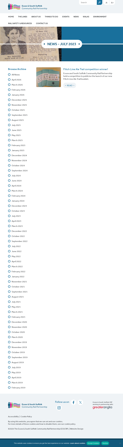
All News (16, 74)
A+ (112, 2)
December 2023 (19, 205)
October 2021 (18, 286)
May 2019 (16, 372)
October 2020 (18, 332)
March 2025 (17, 140)
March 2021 (17, 311)
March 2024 (17, 190)
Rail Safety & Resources (20, 23)
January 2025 (18, 150)
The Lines (22, 16)
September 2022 (20, 241)
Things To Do (51, 16)
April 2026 (16, 79)
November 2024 (19, 160)
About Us (36, 16)
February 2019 (18, 387)
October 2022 (18, 236)
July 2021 (16, 301)
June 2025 (17, 130)
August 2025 (18, 120)
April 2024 (16, 185)
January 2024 (18, 200)
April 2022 (16, 261)
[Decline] (120, 443)
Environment (100, 16)
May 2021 (16, 306)
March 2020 (17, 337)
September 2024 (20, 170)
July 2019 (16, 367)
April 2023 (16, 221)
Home (11, 16)
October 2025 (18, 110)
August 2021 (18, 296)
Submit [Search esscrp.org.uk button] (99, 2)
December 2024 (19, 155)
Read (70, 85)
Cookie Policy (26, 416)
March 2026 (17, 84)
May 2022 (16, 256)
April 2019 (16, 377)
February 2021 (18, 317)
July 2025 (16, 125)
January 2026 (18, 94)
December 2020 (19, 322)
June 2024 (17, 180)
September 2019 (20, 357)
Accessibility (13, 416)
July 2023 (16, 216)
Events (65, 16)
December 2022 (19, 231)
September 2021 (20, 291)
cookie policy (69, 424)
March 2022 (17, 266)
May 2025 (16, 135)
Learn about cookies (77, 443)
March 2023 (17, 226)
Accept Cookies (93, 443)
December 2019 (19, 342)
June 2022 (17, 251)
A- (107, 2)
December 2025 (19, 99)
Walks (86, 16)
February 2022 (18, 271)
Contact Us (42, 23)
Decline (105, 443)
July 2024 (16, 175)
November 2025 (19, 104)
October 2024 (18, 165)
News (76, 16)
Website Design (76, 429)
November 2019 (19, 347)
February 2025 (18, 145)
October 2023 (18, 210)
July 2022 (16, 246)
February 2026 (18, 89)
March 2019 (17, 382)
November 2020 (19, 327)
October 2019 (18, 352)
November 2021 (19, 281)
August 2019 (18, 362)
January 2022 (18, 276)
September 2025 (20, 115)
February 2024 (18, 195)
